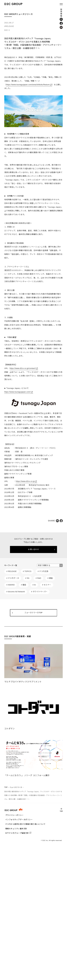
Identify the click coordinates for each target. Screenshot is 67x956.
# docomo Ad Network (15, 592)
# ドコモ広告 (43, 571)
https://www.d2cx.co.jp (25, 481)
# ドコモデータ (12, 578)
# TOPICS (27, 571)
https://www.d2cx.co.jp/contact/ (23, 368)
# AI (34, 585)
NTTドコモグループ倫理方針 (17, 833)
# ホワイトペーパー (39, 592)
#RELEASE (9, 26)
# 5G (27, 578)
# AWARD (10, 585)
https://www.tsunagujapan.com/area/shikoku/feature (27, 85)
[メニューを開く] (61, 4)
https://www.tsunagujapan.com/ (17, 392)
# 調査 (50, 578)
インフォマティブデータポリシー (19, 820)
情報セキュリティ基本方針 (16, 829)
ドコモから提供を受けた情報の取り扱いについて (25, 824)
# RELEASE (11, 571)
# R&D (38, 578)
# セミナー (46, 585)
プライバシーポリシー (14, 815)
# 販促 (23, 585)
